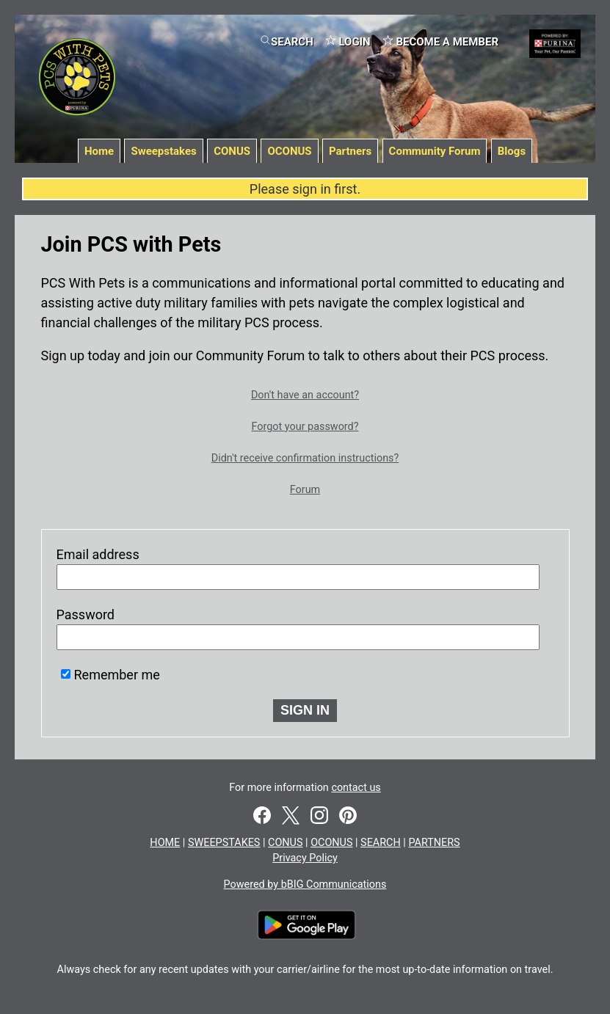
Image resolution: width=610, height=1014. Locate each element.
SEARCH (286, 41)
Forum (305, 490)
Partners (350, 151)
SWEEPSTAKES (224, 842)
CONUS (232, 151)
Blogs (512, 151)
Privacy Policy (305, 858)
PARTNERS (434, 842)
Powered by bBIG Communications (305, 884)
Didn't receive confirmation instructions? (305, 458)
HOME (165, 842)
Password (86, 614)
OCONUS (289, 151)
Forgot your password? (304, 426)
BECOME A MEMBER (440, 41)
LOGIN (348, 41)
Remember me (117, 674)
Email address (98, 554)
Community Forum (435, 151)
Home (99, 151)
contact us (355, 787)
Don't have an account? (305, 395)
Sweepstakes (163, 151)
